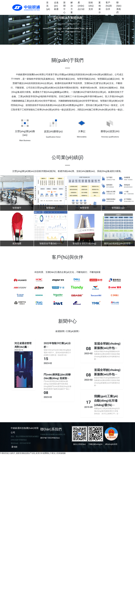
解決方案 (72, 7)
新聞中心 (64, 7)
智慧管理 (84, 208)
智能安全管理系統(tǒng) (84, 243)
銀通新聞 (60, 331)
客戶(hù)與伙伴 (109, 5)
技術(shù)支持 (91, 5)
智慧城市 (50, 208)
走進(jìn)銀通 (56, 5)
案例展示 (100, 7)
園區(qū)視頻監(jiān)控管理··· (118, 243)
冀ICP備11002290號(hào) (50, 438)
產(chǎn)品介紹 (81, 5)
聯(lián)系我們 (118, 7)
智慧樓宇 (16, 208)
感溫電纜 (16, 243)
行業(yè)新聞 (72, 331)
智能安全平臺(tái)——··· (50, 243)
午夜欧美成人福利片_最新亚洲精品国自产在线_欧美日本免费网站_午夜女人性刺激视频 (33, 453)
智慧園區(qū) (118, 208)
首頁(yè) (48, 5)
